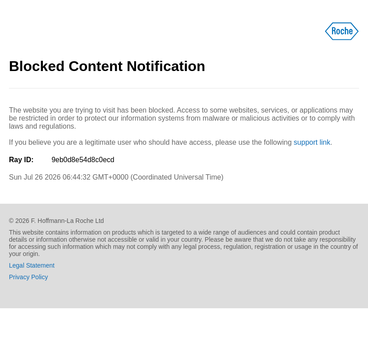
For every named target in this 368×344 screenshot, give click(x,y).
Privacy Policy (28, 277)
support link (312, 142)
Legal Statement (32, 265)
